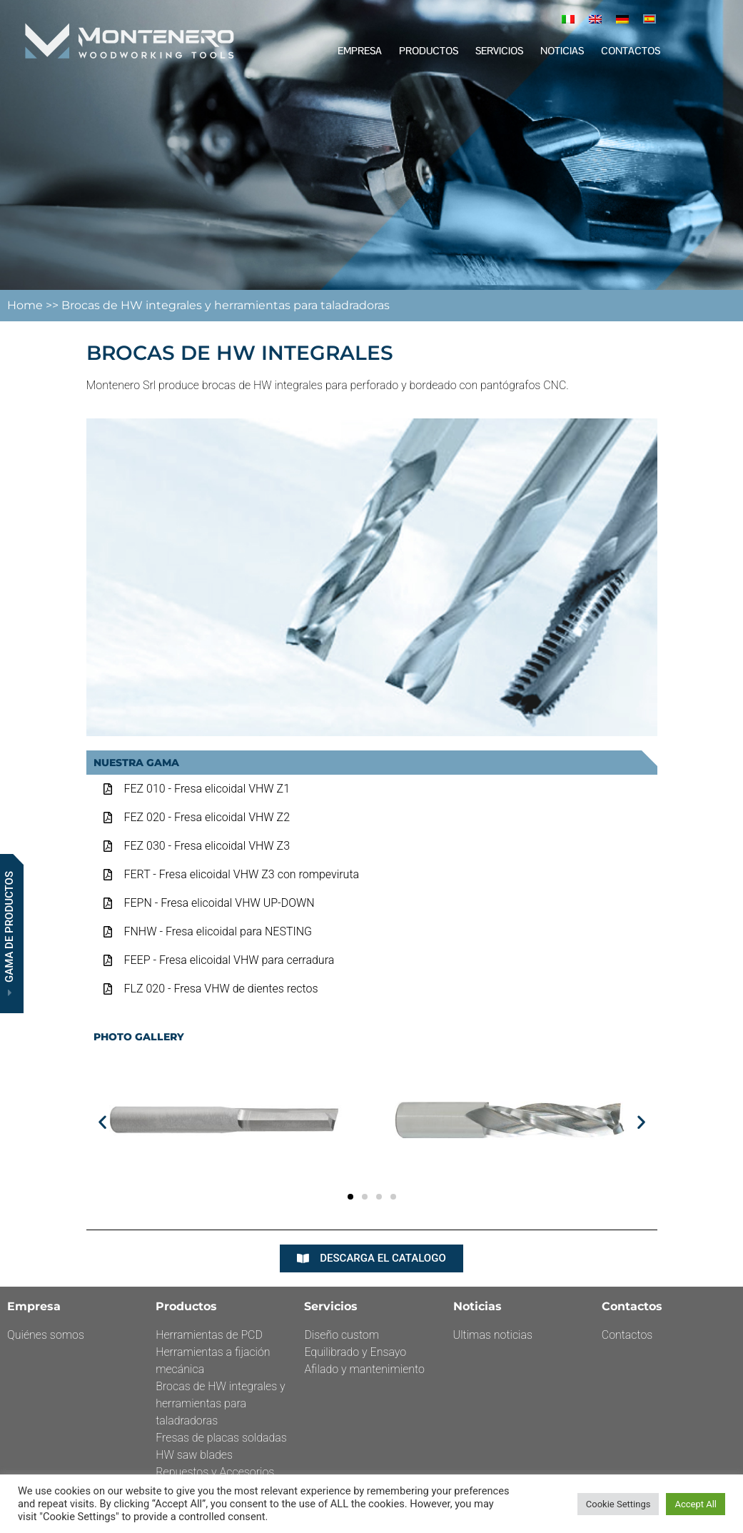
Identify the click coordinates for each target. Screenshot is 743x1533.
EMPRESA (360, 50)
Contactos (630, 50)
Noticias (562, 50)
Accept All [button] (695, 1504)
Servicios (499, 50)
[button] (102, 1121)
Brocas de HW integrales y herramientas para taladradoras (225, 305)
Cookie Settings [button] (618, 1504)
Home (26, 305)
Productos (428, 50)
